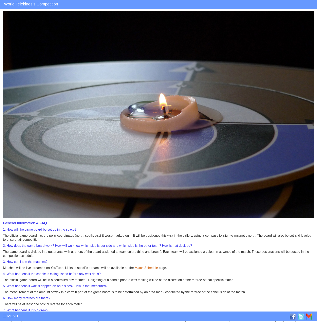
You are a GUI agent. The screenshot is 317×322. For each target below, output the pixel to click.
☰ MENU (10, 316)
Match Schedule (146, 268)
